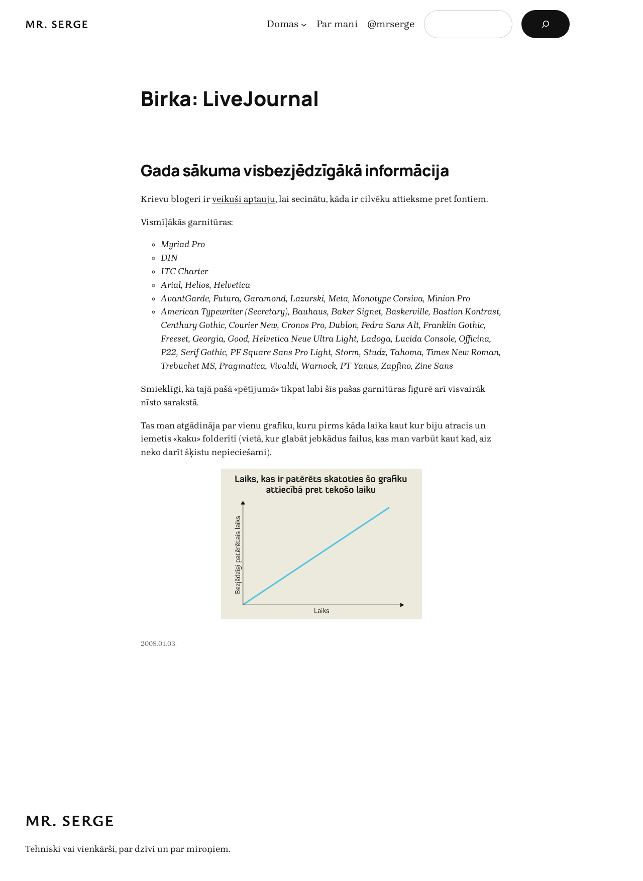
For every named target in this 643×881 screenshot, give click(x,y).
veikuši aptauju (243, 199)
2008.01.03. (159, 643)
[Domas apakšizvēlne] (304, 24)
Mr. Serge (57, 24)
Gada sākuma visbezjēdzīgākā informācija (295, 170)
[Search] (545, 24)
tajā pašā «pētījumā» (237, 389)
